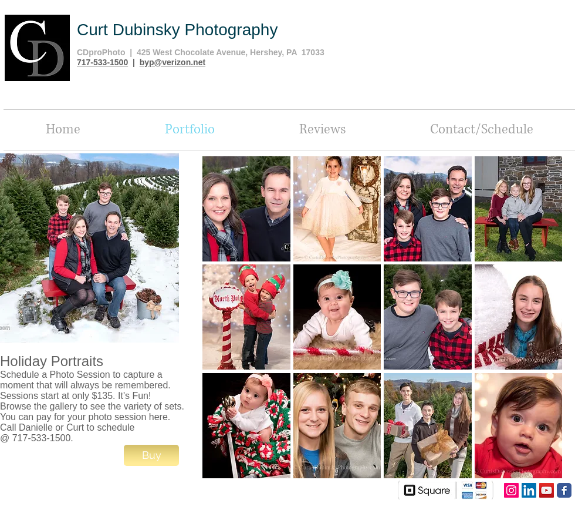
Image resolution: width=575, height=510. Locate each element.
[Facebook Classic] (564, 490)
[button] (246, 208)
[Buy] (151, 455)
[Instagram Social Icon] (511, 490)
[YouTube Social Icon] (546, 490)
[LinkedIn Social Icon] (529, 490)
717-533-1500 (102, 62)
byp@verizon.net (172, 62)
